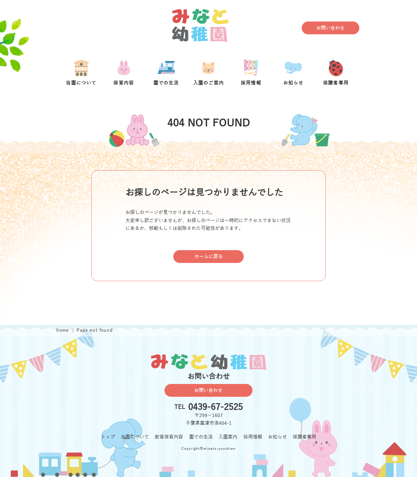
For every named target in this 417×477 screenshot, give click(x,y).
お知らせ (277, 437)
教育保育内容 (169, 437)
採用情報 (252, 437)
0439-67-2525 (215, 407)
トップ (108, 437)
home (63, 330)
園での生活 (201, 437)
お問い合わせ (330, 28)
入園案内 (227, 437)
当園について (135, 437)
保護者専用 (304, 437)
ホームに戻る (209, 256)
